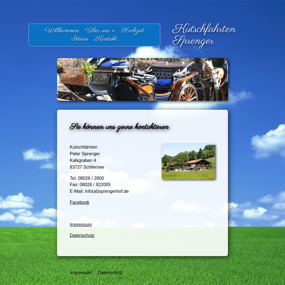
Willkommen (62, 32)
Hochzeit (132, 32)
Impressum (81, 224)
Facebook (79, 202)
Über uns (97, 32)
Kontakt (105, 40)
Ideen (80, 40)
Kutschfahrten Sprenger (204, 35)
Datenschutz (82, 235)
